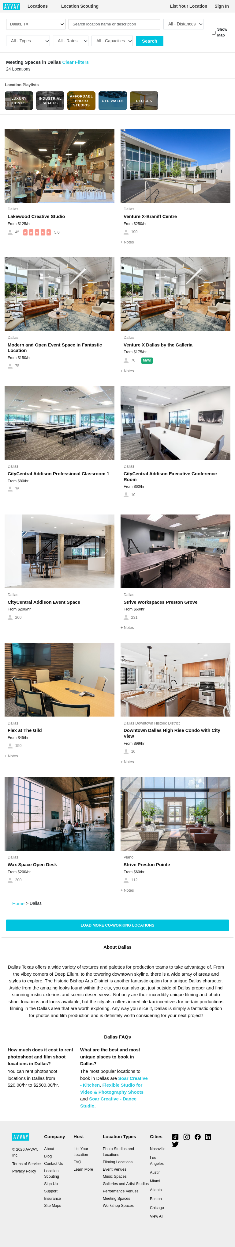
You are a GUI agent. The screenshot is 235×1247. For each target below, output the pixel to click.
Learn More (83, 1169)
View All (156, 1216)
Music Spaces (115, 1176)
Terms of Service (26, 1164)
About (49, 1149)
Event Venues (114, 1169)
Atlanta (156, 1190)
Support (51, 1191)
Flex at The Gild (25, 730)
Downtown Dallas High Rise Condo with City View (172, 733)
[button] (13, 165)
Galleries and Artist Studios (126, 1184)
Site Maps (52, 1205)
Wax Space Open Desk (32, 864)
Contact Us (53, 1163)
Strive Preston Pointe (147, 864)
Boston (156, 1199)
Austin (155, 1172)
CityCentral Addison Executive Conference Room (170, 476)
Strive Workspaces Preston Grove (161, 602)
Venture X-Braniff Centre (150, 216)
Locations (38, 6)
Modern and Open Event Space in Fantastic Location (55, 347)
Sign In (221, 6)
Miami (155, 1181)
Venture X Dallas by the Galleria (158, 344)
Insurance (52, 1198)
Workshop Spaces (118, 1205)
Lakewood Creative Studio (36, 216)
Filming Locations (117, 1162)
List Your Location (188, 6)
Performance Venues (121, 1191)
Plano (128, 857)
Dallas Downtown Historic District (152, 723)
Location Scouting (80, 6)
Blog (48, 1156)
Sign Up (51, 1184)
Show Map (222, 32)
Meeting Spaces (116, 1198)
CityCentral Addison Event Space (44, 602)
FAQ (77, 1162)
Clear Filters (75, 62)
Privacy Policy (24, 1171)
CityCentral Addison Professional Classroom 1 (58, 473)
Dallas (13, 209)
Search (149, 41)
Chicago (157, 1208)
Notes (127, 242)
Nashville (158, 1149)
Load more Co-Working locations (118, 925)
